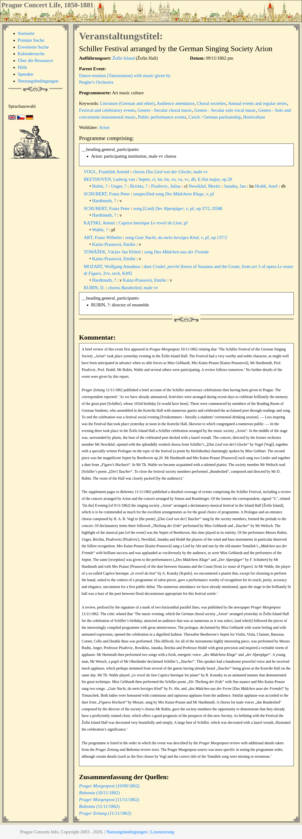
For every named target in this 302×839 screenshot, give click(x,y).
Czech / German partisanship (215, 117)
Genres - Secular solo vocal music (225, 110)
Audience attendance (175, 103)
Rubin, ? (100, 186)
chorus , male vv (170, 171)
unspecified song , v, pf (173, 193)
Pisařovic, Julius (166, 186)
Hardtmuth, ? (104, 200)
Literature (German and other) (127, 103)
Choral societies (211, 103)
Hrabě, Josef (267, 186)
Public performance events (162, 117)
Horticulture (254, 117)
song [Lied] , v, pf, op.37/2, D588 (177, 208)
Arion (104, 127)
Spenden (25, 74)
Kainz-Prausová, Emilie (114, 244)
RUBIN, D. (95, 287)
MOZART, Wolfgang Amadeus (112, 266)
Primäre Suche (31, 40)
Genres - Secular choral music (165, 110)
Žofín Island (123, 58)
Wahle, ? (100, 229)
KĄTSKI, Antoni (100, 222)
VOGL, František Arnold (107, 171)
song (176, 251)
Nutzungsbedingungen (38, 80)
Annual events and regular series (257, 103)
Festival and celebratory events (107, 110)
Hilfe (22, 67)
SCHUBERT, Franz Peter (107, 193)
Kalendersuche (31, 53)
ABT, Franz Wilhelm (103, 237)
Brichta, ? (139, 186)
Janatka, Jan (235, 186)
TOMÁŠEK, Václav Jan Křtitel (113, 251)
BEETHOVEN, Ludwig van (110, 179)
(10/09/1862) (109, 785)
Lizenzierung (162, 831)
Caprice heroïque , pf (153, 222)
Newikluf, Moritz (205, 186)
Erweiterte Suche (33, 47)
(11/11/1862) (109, 799)
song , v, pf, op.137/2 (176, 237)
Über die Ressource (35, 60)
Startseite (26, 33)
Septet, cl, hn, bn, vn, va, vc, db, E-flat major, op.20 (185, 179)
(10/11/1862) (99, 792)
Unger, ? (119, 186)
